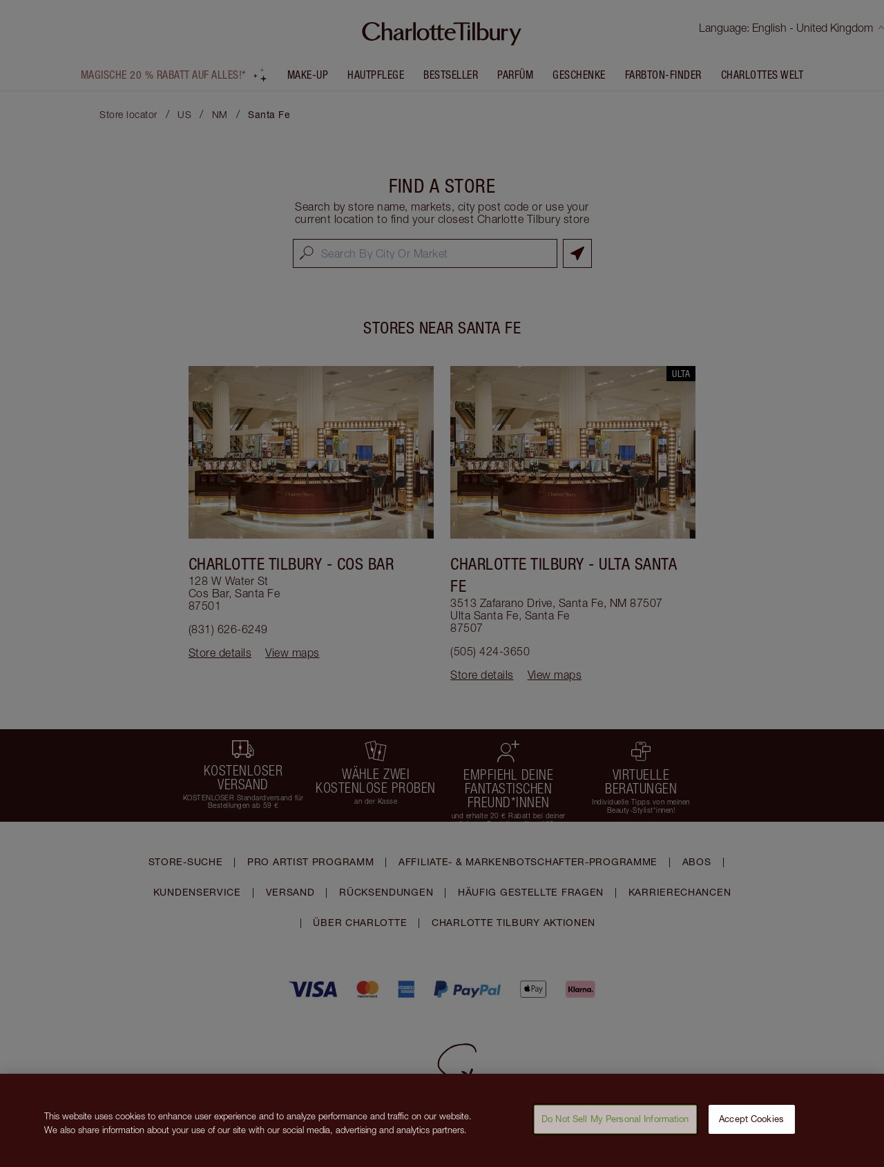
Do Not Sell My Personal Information (615, 1129)
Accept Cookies (751, 1129)
